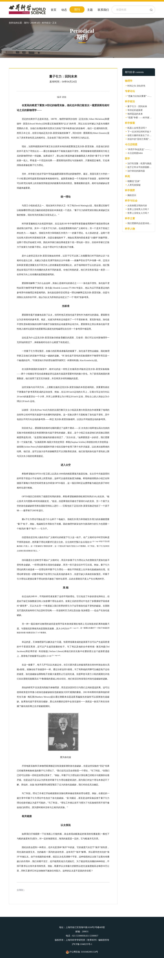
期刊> (27, 23)
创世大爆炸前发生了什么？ (140, 135)
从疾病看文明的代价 (137, 205)
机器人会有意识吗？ (137, 128)
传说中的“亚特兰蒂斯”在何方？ (142, 139)
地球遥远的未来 (135, 114)
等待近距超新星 (135, 110)
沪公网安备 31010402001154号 (82, 952)
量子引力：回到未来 (137, 106)
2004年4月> (35, 23)
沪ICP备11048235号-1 (82, 944)
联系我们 (103, 9)
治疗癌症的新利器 (136, 171)
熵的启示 (131, 195)
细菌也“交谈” (133, 181)
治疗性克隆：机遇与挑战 (139, 163)
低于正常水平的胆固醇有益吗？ (142, 167)
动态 (64, 9)
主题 (90, 9)
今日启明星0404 (135, 153)
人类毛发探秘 (134, 185)
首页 (53, 9)
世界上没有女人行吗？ (138, 213)
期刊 (77, 9)
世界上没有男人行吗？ (138, 209)
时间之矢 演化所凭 (136, 86)
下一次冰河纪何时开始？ (139, 132)
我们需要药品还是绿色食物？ (141, 223)
